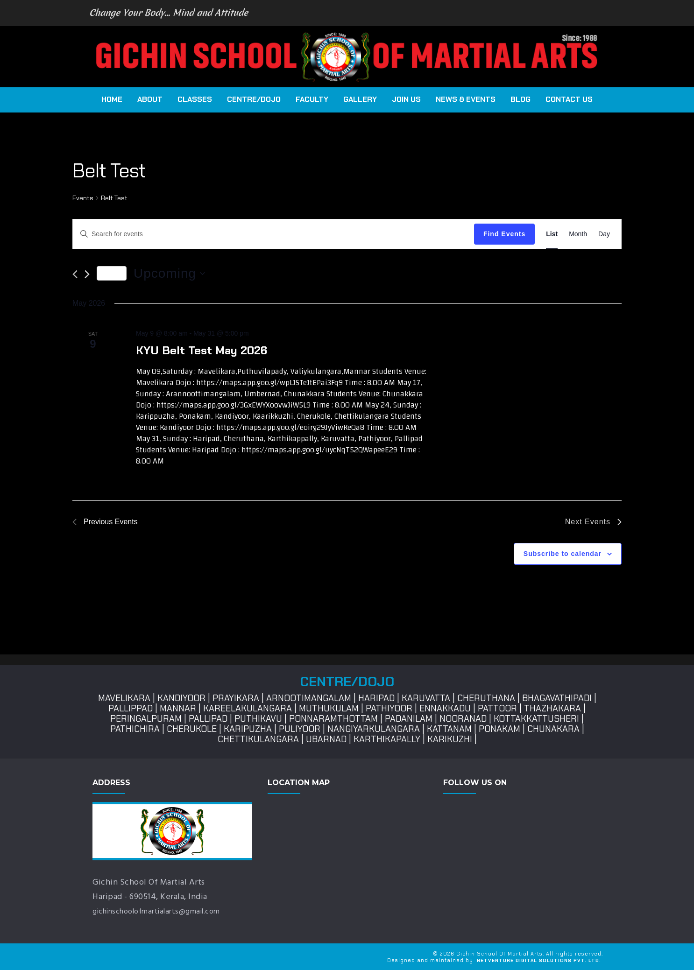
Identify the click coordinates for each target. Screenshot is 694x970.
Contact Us (569, 99)
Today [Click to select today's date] (111, 273)
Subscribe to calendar (563, 553)
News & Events (466, 99)
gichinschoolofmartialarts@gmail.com (164, 911)
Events (82, 198)
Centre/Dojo (254, 99)
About (150, 99)
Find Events (504, 234)
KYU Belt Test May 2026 (201, 350)
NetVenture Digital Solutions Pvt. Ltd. (539, 960)
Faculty (312, 99)
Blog (520, 99)
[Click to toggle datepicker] (169, 273)
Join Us (406, 99)
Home (111, 99)
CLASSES (194, 99)
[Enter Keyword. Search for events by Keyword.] (273, 234)
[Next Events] (87, 274)
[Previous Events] (75, 274)
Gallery (360, 99)
